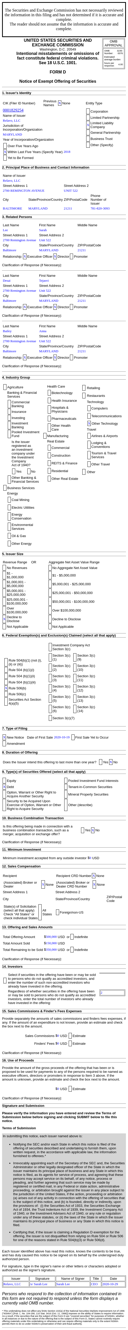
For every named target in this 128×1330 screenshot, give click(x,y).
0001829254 (13, 110)
